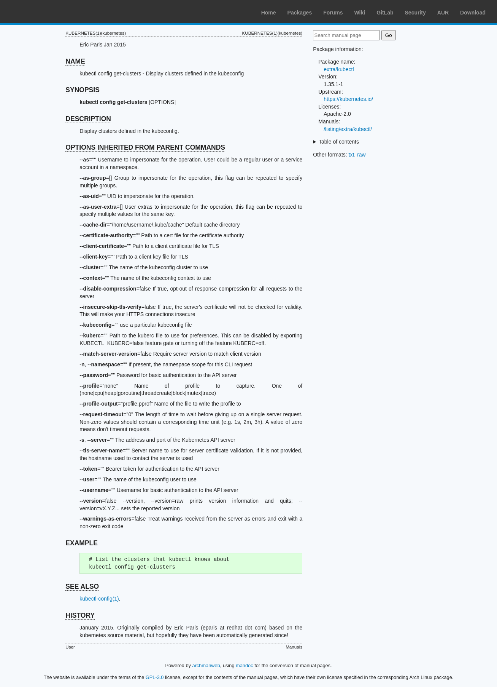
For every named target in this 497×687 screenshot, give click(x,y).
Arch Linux (42, 11)
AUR (443, 13)
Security (415, 13)
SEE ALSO (82, 586)
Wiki (359, 13)
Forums (333, 13)
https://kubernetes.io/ (348, 99)
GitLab (384, 13)
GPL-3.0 (155, 677)
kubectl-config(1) (99, 599)
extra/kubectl (339, 69)
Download (473, 13)
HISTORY (80, 615)
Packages (299, 13)
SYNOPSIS (82, 90)
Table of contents (339, 142)
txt (351, 155)
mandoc (244, 665)
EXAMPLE (81, 543)
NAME (75, 61)
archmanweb (206, 665)
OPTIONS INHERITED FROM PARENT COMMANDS (145, 147)
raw (361, 155)
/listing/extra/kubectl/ (348, 129)
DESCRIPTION (88, 119)
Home (268, 13)
